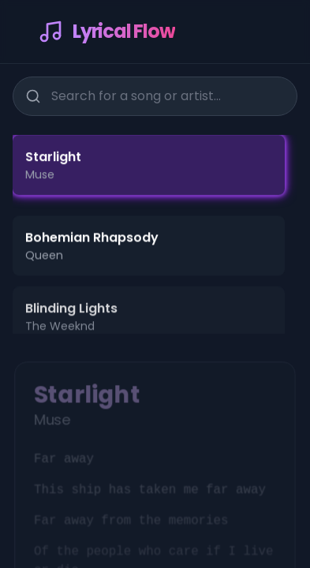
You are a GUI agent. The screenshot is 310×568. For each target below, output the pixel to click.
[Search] (32, 95)
